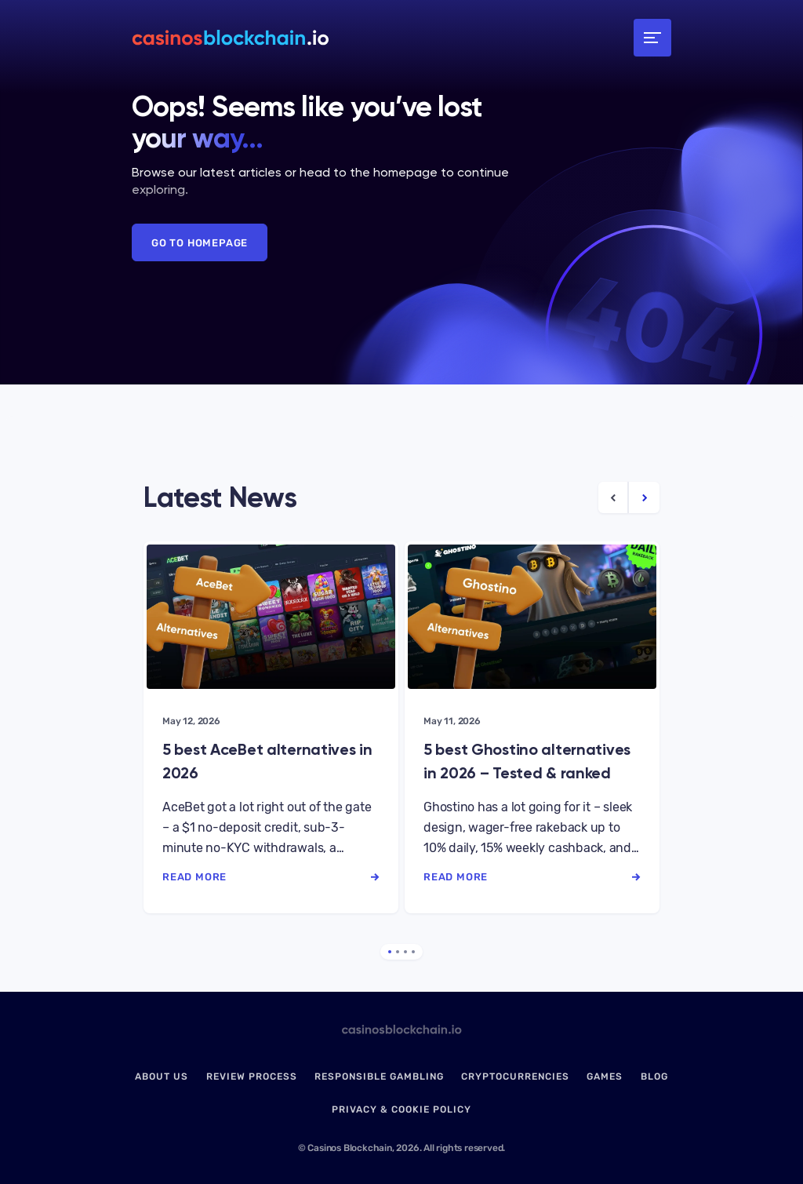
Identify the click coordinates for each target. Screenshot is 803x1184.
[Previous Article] (613, 497)
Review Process (251, 1076)
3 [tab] (405, 951)
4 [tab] (413, 951)
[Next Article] (644, 497)
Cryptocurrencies (515, 1076)
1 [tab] (389, 951)
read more (271, 877)
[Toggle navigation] (652, 37)
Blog (654, 1076)
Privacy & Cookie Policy (401, 1109)
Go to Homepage (199, 243)
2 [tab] (397, 951)
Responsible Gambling (379, 1076)
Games (605, 1076)
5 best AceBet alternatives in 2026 (267, 761)
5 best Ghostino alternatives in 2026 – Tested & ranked (526, 761)
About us (161, 1076)
